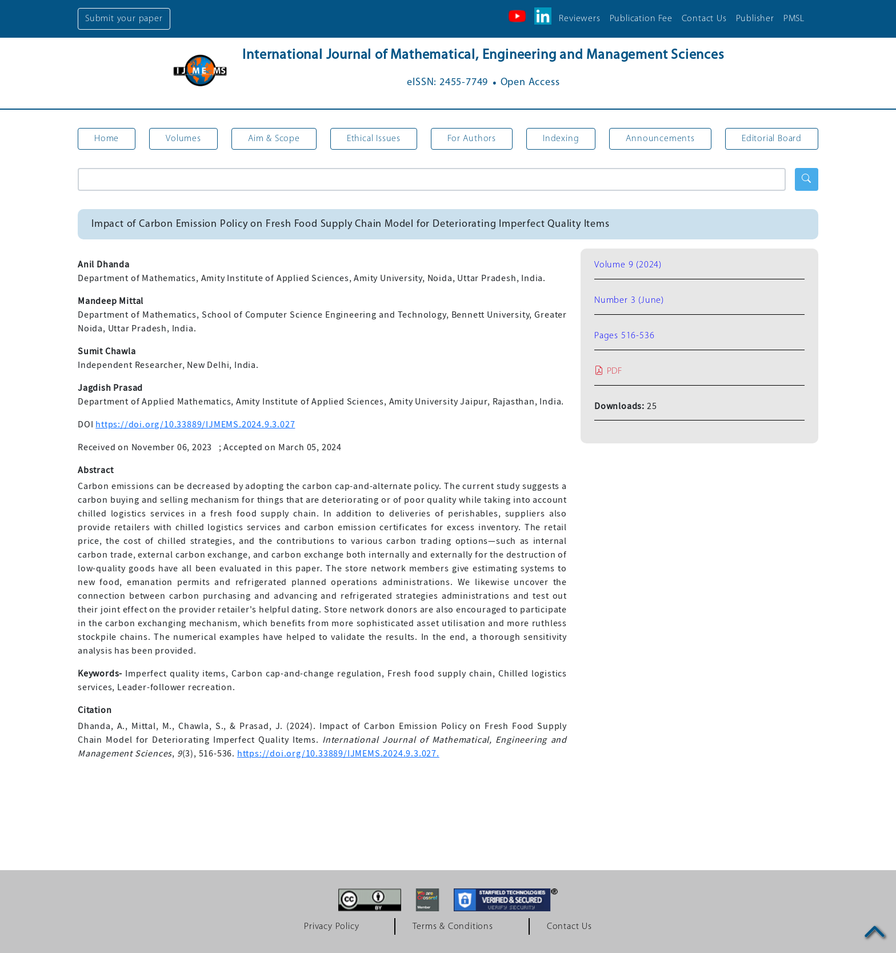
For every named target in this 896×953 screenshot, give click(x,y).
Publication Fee (641, 18)
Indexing (561, 138)
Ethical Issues (374, 138)
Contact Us (704, 18)
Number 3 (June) (629, 300)
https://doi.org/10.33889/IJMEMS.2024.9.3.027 (195, 424)
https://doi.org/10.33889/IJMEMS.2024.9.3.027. (338, 753)
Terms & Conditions (453, 926)
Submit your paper (124, 18)
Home (106, 138)
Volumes (183, 138)
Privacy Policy (331, 926)
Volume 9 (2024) (628, 265)
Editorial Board (772, 138)
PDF (608, 371)
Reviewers (579, 18)
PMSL (794, 18)
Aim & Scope (274, 138)
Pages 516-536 (624, 336)
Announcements (660, 138)
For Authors (471, 138)
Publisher (755, 18)
